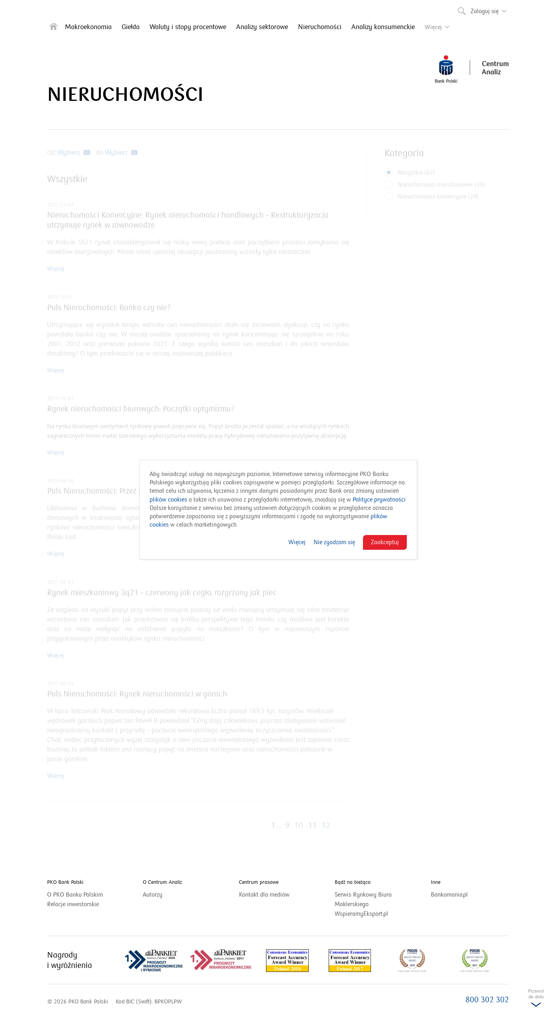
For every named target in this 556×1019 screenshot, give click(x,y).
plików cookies (168, 499)
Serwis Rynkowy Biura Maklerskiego (363, 900)
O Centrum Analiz (162, 882)
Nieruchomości (319, 27)
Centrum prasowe (258, 882)
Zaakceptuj (385, 542)
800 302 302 (487, 1000)
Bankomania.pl (459, 894)
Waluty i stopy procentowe (188, 27)
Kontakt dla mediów (274, 894)
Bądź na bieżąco (353, 882)
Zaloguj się (491, 8)
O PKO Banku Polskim (85, 894)
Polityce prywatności (379, 499)
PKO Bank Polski (65, 882)
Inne (435, 882)
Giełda (131, 27)
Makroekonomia (88, 27)
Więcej (297, 542)
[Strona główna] (53, 28)
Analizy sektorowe (262, 27)
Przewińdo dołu (536, 1000)
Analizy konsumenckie (383, 27)
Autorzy (152, 894)
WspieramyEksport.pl (371, 914)
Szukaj (461, 9)
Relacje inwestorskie (83, 904)
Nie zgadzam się (334, 542)
